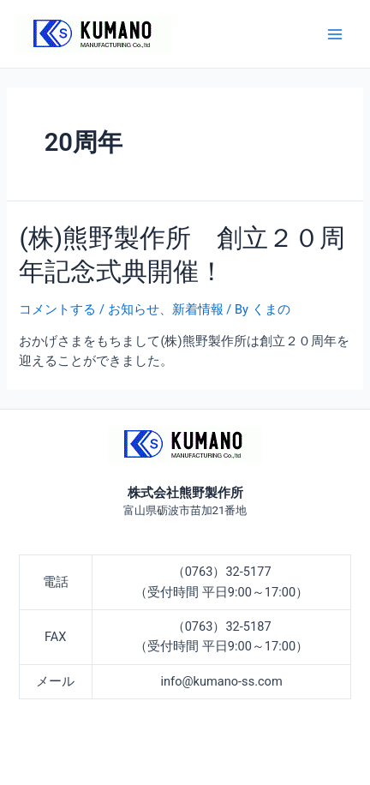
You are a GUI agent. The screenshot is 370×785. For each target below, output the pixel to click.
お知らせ (133, 309)
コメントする (57, 309)
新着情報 (198, 309)
